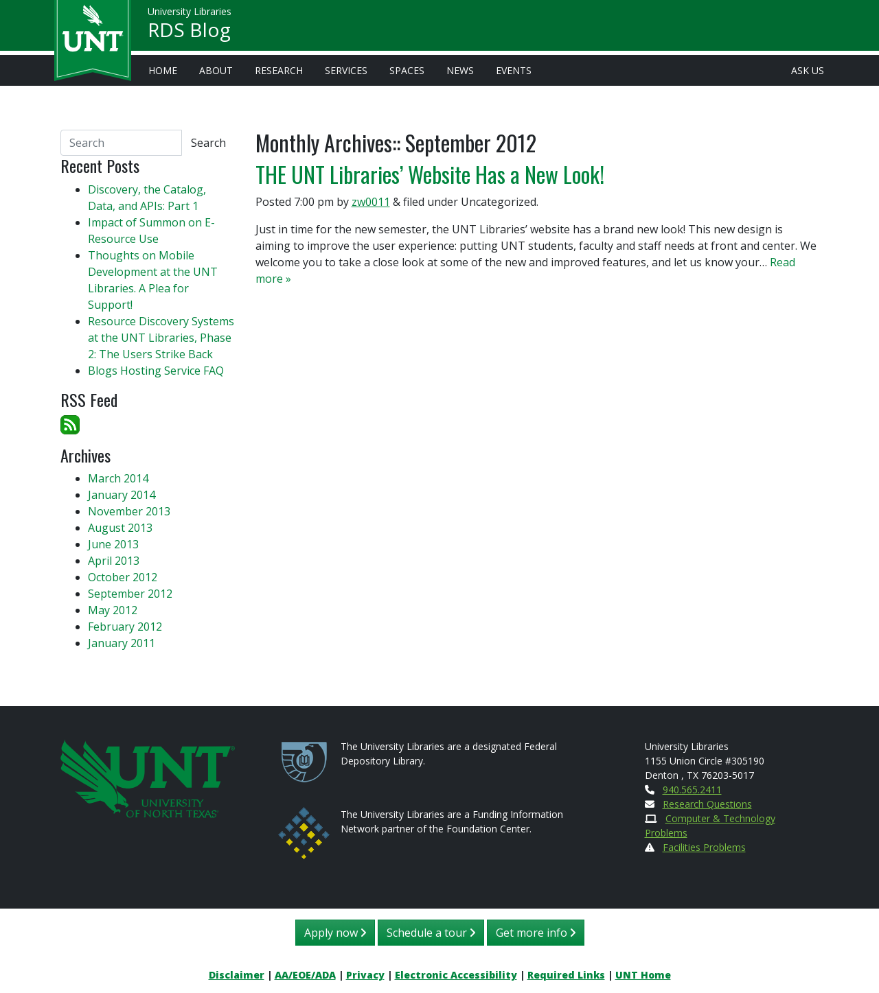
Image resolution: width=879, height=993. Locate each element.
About (216, 70)
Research (279, 70)
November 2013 (129, 511)
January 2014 (121, 494)
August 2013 (120, 527)
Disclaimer (236, 974)
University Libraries (189, 13)
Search (208, 142)
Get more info (535, 932)
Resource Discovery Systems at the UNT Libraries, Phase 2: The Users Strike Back (161, 338)
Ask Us (807, 70)
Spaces (406, 70)
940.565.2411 (692, 789)
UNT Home (643, 974)
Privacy (365, 974)
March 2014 (118, 478)
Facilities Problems (704, 847)
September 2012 (130, 593)
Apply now (335, 932)
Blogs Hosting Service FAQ (156, 370)
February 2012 (125, 626)
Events (514, 70)
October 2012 (122, 577)
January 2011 (121, 643)
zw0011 (371, 201)
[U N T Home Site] (147, 777)
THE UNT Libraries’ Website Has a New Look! (429, 174)
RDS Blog (189, 32)
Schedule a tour (431, 932)
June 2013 (113, 544)
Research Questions (707, 803)
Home (162, 70)
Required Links (566, 974)
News (460, 70)
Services (346, 70)
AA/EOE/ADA (305, 974)
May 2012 (112, 610)
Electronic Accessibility (456, 974)
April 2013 (113, 560)
